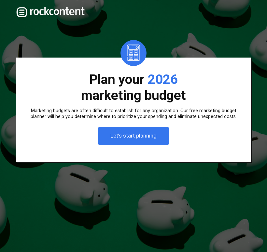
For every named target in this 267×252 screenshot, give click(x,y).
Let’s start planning (133, 135)
